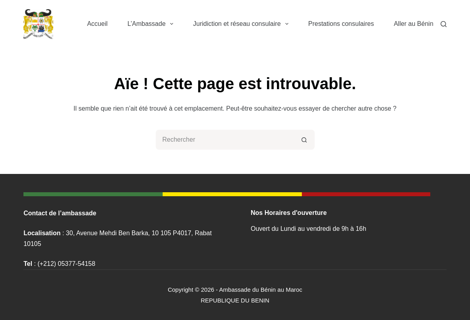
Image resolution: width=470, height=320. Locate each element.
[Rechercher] (444, 24)
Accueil (97, 23)
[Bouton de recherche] (305, 140)
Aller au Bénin (413, 23)
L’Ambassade (152, 24)
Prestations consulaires (341, 23)
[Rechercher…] (225, 140)
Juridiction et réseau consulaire (242, 24)
